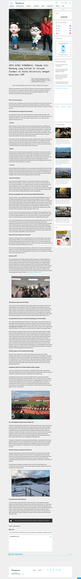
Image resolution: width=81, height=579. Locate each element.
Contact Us (40, 570)
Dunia (43, 6)
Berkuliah (63, 9)
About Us (34, 570)
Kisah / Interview (20, 6)
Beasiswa (29, 6)
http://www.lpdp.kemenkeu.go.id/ (34, 272)
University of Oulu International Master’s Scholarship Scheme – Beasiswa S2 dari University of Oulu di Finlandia (63, 172)
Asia (20, 62)
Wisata (58, 6)
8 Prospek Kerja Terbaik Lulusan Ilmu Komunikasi (63, 134)
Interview (15, 62)
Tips (63, 6)
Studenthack (50, 6)
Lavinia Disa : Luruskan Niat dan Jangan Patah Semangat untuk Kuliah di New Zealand (63, 154)
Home (12, 6)
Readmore (58, 144)
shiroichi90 (22, 574)
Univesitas (36, 6)
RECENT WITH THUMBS (61, 88)
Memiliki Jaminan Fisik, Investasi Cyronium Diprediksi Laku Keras (63, 195)
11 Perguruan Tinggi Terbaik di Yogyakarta (62, 214)
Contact (79, 578)
